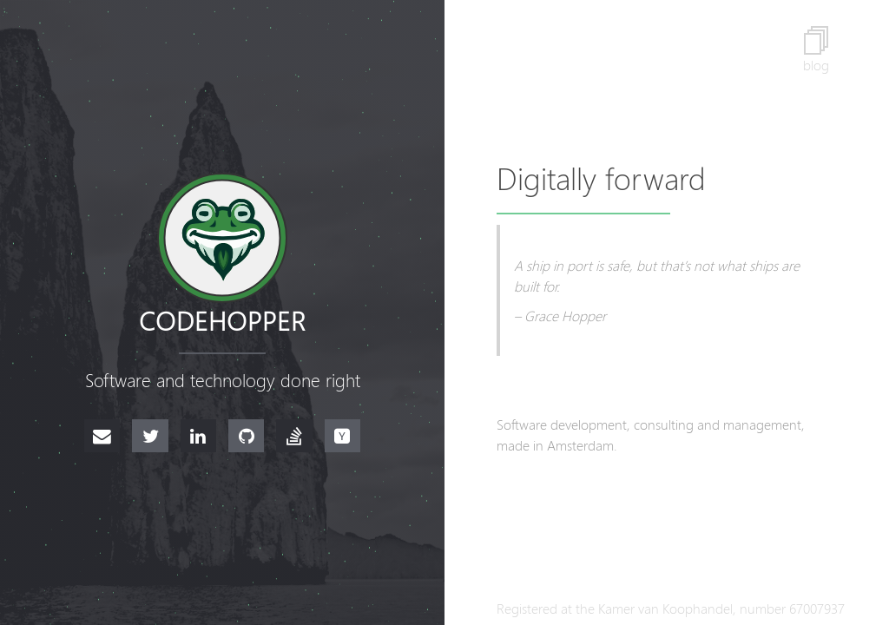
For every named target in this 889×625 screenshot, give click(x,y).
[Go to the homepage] (222, 238)
